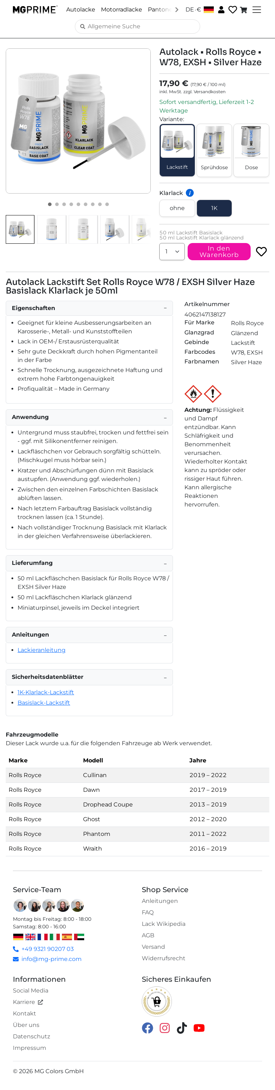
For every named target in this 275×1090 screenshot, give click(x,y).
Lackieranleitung (42, 650)
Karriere (28, 1002)
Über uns (26, 1025)
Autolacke (80, 9)
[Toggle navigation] (256, 9)
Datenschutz (31, 1036)
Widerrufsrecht (163, 958)
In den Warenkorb (219, 251)
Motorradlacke (121, 9)
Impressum (29, 1047)
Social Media (30, 990)
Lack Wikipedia (163, 923)
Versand (153, 946)
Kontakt (24, 1013)
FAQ (148, 912)
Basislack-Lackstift (44, 702)
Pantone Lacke (169, 9)
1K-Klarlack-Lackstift (46, 692)
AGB (148, 935)
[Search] (137, 26)
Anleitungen (160, 901)
